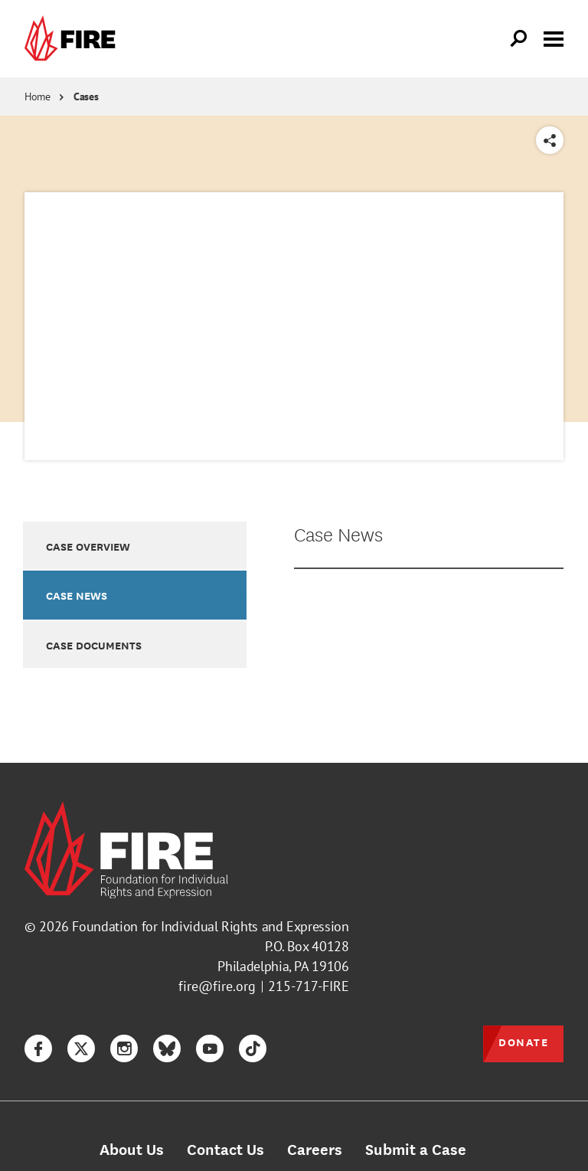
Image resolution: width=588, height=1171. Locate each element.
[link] (73, 38)
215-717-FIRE (308, 986)
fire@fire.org (217, 986)
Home (37, 96)
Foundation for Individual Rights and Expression (210, 926)
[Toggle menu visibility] (554, 37)
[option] (135, 545)
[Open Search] (519, 39)
